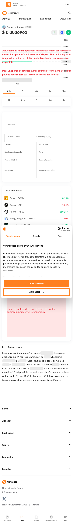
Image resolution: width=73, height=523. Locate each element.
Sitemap (35, 504)
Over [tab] (60, 236)
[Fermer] (3, 4)
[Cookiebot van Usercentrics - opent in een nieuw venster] (57, 229)
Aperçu (6, 18)
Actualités (65, 18)
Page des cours (38, 74)
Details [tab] (36, 236)
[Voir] (69, 4)
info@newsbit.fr (9, 492)
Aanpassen (36, 292)
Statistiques (25, 18)
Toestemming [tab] (13, 236)
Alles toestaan (36, 283)
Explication (46, 18)
